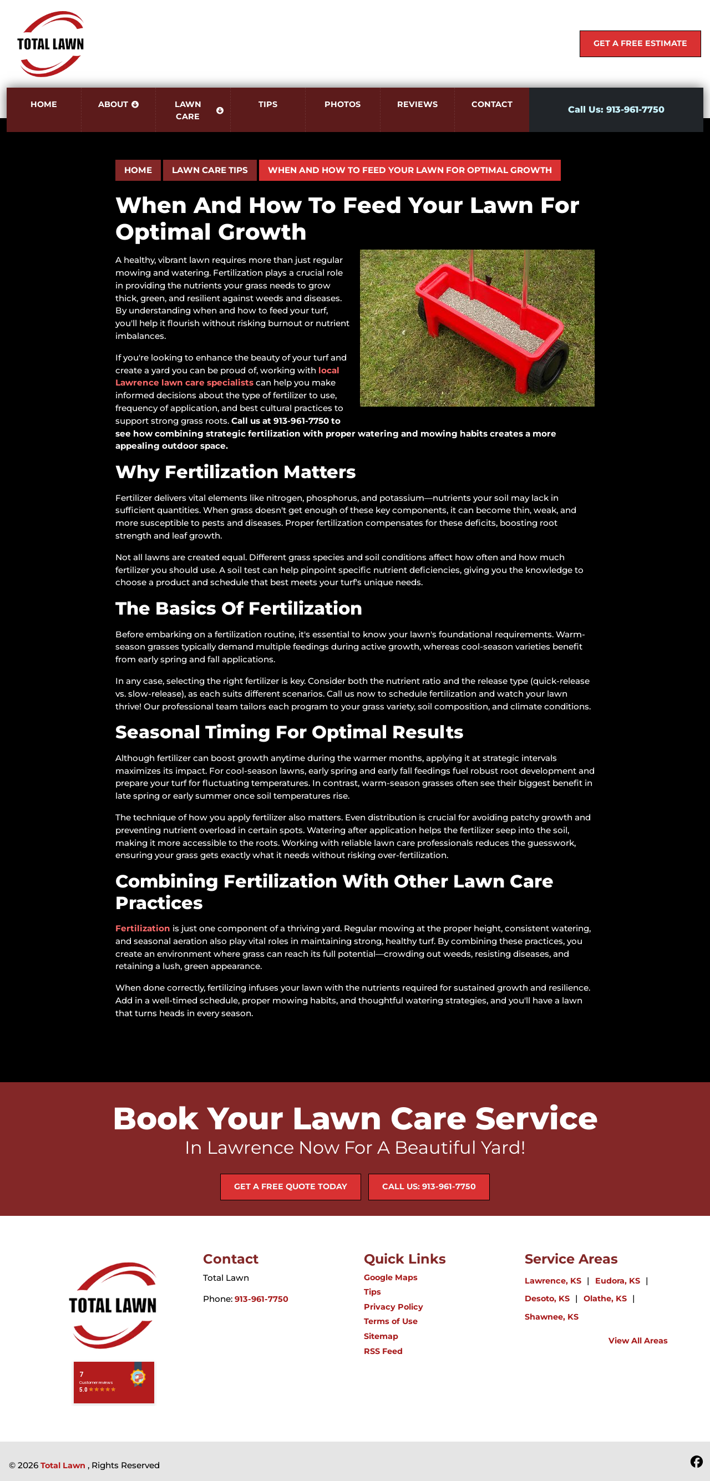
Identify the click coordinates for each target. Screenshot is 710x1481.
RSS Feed (383, 1351)
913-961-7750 (261, 1299)
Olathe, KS (605, 1299)
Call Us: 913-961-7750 (616, 109)
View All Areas (638, 1341)
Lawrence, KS (553, 1281)
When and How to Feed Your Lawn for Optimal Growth (410, 170)
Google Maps (391, 1277)
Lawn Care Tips (210, 170)
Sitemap (381, 1336)
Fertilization (142, 928)
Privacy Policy (393, 1307)
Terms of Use (391, 1321)
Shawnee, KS (552, 1317)
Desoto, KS (547, 1299)
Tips (372, 1292)
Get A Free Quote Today (290, 1186)
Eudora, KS (617, 1281)
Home (138, 170)
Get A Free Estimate (640, 43)
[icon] (696, 1463)
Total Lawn (62, 1465)
